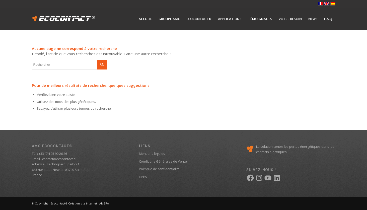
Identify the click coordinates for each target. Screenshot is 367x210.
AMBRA (104, 203)
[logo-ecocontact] (64, 19)
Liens (143, 176)
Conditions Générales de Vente (163, 161)
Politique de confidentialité (159, 169)
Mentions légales (152, 153)
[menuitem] (145, 19)
